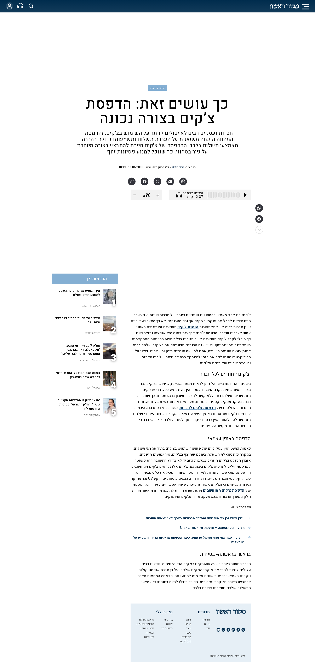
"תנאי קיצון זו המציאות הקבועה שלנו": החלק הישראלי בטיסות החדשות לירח (79, 404)
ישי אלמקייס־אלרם (89, 360)
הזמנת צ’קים (187, 327)
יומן (207, 628)
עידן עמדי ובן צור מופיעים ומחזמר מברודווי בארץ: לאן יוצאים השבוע (195, 518)
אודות (169, 624)
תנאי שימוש (147, 628)
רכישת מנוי (166, 628)
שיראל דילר (93, 388)
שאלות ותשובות (149, 634)
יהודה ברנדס (92, 333)
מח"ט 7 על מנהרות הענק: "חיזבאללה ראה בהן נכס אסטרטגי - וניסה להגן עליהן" (80, 349)
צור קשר (168, 619)
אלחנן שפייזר (92, 415)
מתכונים (186, 637)
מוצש (188, 624)
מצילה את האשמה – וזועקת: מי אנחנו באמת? (212, 527)
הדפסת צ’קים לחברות (197, 408)
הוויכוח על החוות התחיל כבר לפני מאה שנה (77, 320)
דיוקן (188, 619)
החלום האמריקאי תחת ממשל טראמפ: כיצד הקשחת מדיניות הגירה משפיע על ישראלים (189, 540)
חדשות (206, 619)
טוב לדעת (157, 87)
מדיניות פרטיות (145, 624)
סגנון (188, 632)
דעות (207, 624)
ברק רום (191, 167)
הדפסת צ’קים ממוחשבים (224, 490)
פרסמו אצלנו (146, 619)
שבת (188, 628)
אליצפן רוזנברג (91, 305)
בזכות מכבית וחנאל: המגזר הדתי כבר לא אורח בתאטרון (78, 375)
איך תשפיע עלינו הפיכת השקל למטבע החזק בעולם (79, 292)
